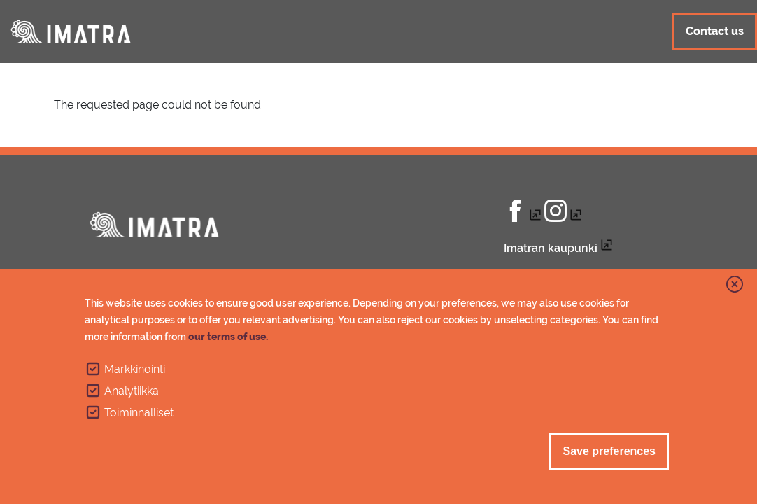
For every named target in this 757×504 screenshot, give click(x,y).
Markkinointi (134, 369)
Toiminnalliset (139, 412)
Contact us (715, 31)
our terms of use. (228, 336)
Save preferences (609, 451)
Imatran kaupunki (550, 248)
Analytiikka (131, 391)
